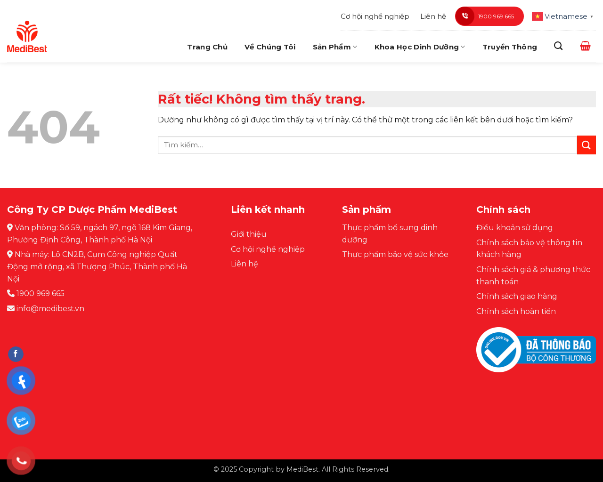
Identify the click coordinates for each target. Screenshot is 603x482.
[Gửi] (586, 145)
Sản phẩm (335, 47)
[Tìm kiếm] (558, 46)
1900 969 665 (484, 16)
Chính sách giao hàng (516, 296)
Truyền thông (510, 46)
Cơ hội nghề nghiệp (375, 16)
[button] (585, 45)
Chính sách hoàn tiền (516, 311)
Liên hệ (433, 16)
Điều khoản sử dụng (514, 227)
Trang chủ (207, 46)
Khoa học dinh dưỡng (420, 47)
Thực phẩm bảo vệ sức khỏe (395, 254)
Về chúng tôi (270, 46)
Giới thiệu (249, 234)
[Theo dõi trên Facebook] (16, 354)
